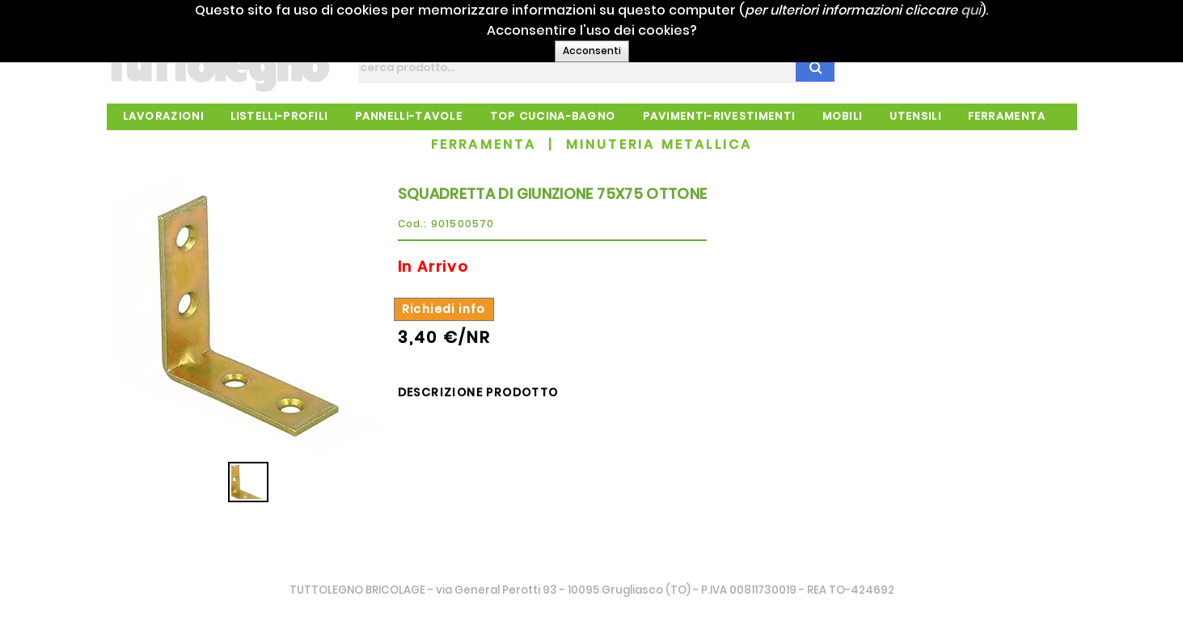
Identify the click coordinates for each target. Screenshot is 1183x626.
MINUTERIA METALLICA (659, 144)
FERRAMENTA (484, 144)
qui (997, 10)
